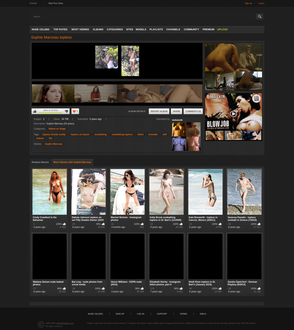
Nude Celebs (40, 29)
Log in (261, 3)
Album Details (136, 111)
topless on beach (80, 134)
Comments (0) (193, 111)
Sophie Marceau (53, 144)
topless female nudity (54, 134)
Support (162, 314)
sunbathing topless (122, 134)
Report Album (159, 111)
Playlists (156, 29)
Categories (115, 29)
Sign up (248, 3)
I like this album (35, 111)
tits (50, 138)
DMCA (203, 314)
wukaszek (177, 120)
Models (141, 29)
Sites (129, 29)
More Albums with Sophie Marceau (72, 162)
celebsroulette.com (65, 323)
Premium (208, 29)
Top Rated (60, 29)
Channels (173, 29)
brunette (153, 134)
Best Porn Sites (56, 3)
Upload (222, 29)
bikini (140, 134)
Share (176, 111)
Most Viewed (80, 29)
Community (191, 29)
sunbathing (100, 134)
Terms (183, 314)
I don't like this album (66, 111)
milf (165, 134)
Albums (98, 29)
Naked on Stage (57, 128)
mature (40, 138)
